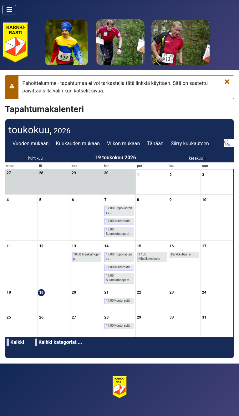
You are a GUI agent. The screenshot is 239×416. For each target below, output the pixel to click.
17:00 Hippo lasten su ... (119, 210)
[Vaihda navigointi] (9, 9)
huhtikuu (35, 158)
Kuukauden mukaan (78, 143)
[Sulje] (227, 81)
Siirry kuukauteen (190, 143)
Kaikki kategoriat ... (60, 342)
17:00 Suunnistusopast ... (119, 231)
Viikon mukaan (123, 143)
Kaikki (17, 342)
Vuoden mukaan (30, 143)
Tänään (155, 143)
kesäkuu (196, 158)
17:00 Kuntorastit (118, 221)
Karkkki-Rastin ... (182, 254)
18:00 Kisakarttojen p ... (86, 256)
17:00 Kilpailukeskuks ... (151, 256)
